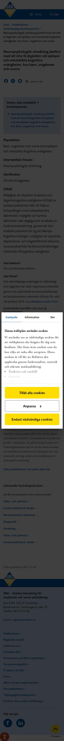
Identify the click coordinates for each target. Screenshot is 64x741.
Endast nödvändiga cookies (32, 419)
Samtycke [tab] (11, 317)
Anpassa (32, 406)
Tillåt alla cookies (32, 392)
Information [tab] (32, 317)
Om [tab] (52, 317)
